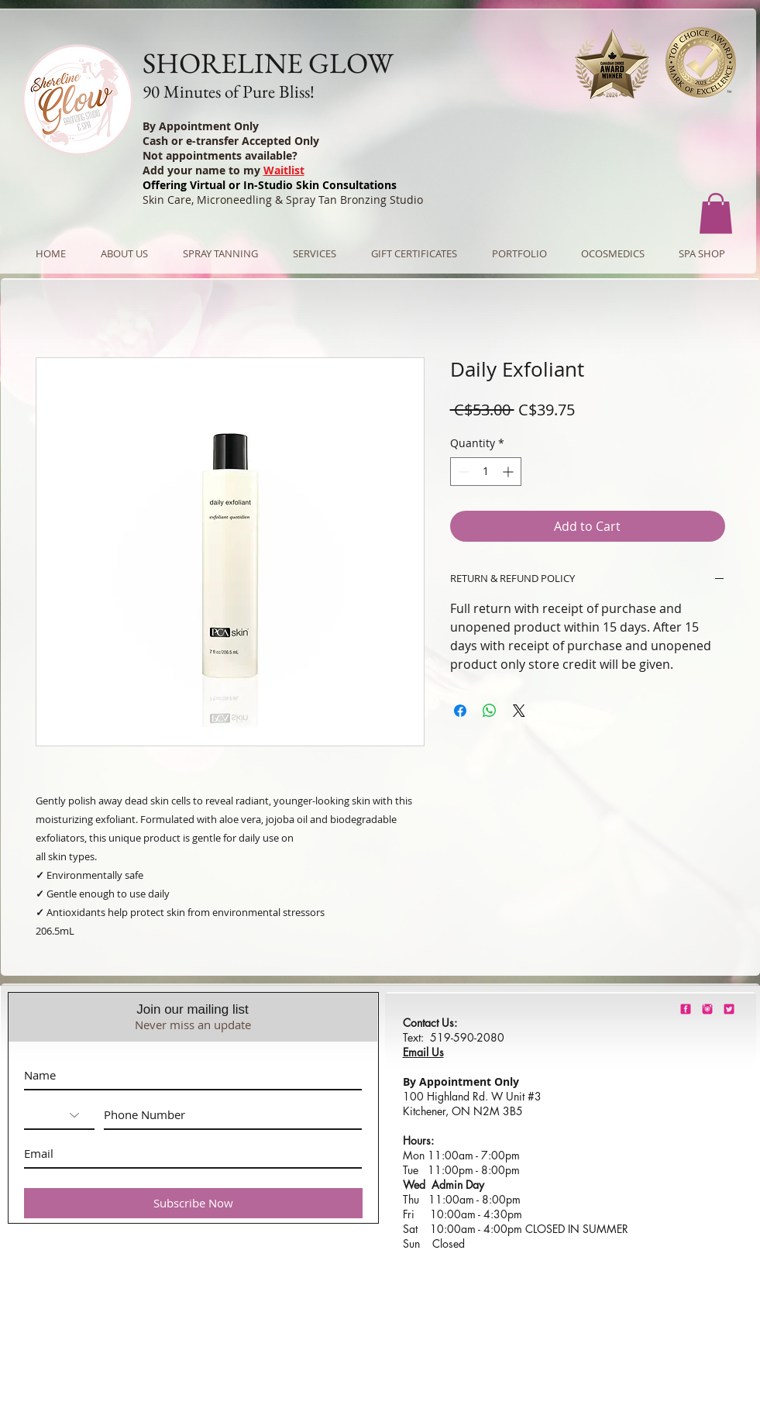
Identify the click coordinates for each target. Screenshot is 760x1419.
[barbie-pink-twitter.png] (729, 1009)
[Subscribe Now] (193, 1203)
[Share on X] (519, 710)
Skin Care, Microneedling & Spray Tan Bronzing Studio (283, 199)
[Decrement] (462, 471)
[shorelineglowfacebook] (685, 1009)
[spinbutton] (486, 471)
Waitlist (283, 170)
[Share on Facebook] (460, 710)
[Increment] (509, 471)
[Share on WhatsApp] (489, 710)
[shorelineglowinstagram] (707, 1009)
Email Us (423, 1052)
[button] (716, 213)
